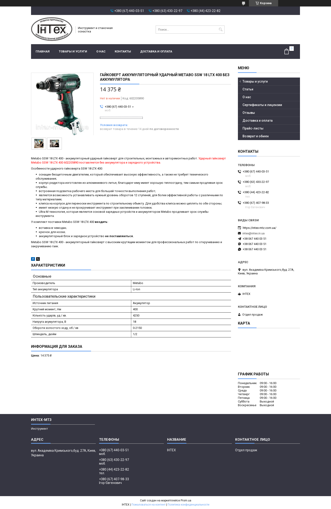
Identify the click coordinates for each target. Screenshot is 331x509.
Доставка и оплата (156, 51)
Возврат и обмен (256, 136)
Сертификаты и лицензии (262, 105)
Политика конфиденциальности (188, 504)
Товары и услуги (73, 51)
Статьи (248, 89)
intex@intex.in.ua (254, 233)
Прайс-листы (253, 128)
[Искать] (221, 30)
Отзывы (249, 113)
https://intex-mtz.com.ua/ (259, 228)
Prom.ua (186, 500)
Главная (43, 51)
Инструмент (39, 428)
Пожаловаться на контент (148, 504)
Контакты (123, 51)
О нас (101, 51)
